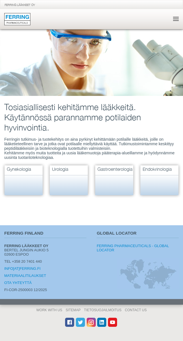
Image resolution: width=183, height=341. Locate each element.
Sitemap (73, 310)
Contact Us (136, 310)
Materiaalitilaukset (25, 275)
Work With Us (49, 310)
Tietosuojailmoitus (103, 310)
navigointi (176, 19)
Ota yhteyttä (18, 283)
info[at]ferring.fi (22, 268)
